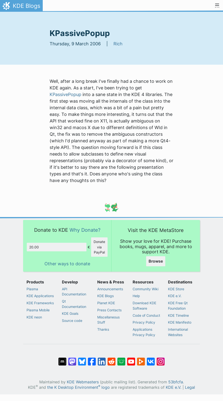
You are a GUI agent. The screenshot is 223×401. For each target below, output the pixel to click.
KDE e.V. (174, 296)
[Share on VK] (151, 359)
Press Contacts (109, 310)
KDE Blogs (105, 296)
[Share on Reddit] (111, 359)
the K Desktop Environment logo (78, 387)
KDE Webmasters (83, 382)
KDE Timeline (178, 315)
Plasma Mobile (38, 310)
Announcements (110, 289)
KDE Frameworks (40, 303)
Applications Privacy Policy (144, 332)
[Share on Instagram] (161, 359)
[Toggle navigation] (217, 6)
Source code (72, 320)
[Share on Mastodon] (72, 359)
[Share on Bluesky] (82, 359)
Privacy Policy (144, 322)
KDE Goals (70, 313)
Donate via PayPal (99, 247)
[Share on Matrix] (62, 359)
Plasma (32, 289)
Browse (156, 261)
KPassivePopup (65, 94)
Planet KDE (106, 303)
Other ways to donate (67, 263)
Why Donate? (85, 230)
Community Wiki (145, 289)
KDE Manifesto (179, 322)
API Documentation (74, 291)
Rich (118, 43)
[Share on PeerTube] (141, 359)
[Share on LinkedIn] (102, 359)
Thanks (103, 329)
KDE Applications (40, 296)
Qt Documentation (74, 304)
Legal (190, 387)
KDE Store (176, 289)
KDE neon (34, 317)
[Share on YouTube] (131, 359)
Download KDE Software (144, 305)
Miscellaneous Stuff (108, 320)
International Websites (178, 332)
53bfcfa (175, 382)
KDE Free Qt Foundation (178, 305)
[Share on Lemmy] (121, 359)
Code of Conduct (146, 315)
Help (136, 296)
